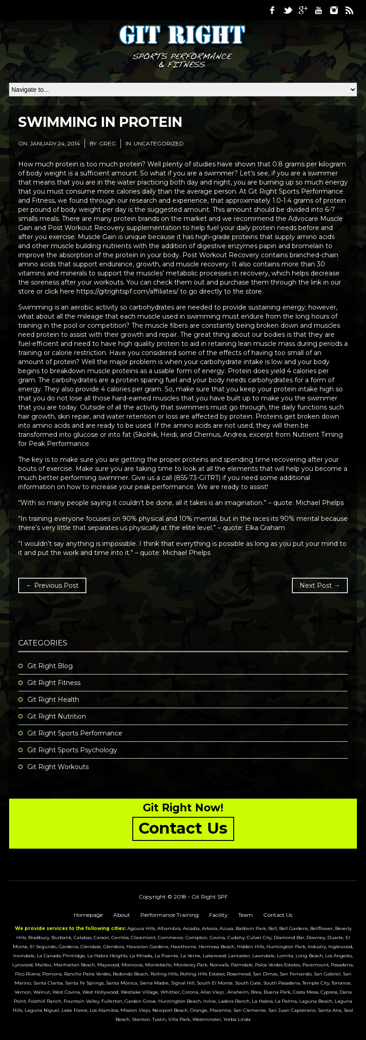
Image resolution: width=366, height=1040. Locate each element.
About (121, 914)
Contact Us (277, 914)
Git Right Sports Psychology (72, 750)
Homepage (88, 914)
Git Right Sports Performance (74, 733)
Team (245, 914)
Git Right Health (53, 699)
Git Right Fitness (53, 683)
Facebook (272, 10)
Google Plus (303, 10)
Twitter (287, 10)
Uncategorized (159, 143)
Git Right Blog (50, 666)
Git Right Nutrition (56, 716)
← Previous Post (52, 585)
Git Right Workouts (58, 767)
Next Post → (320, 585)
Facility (218, 914)
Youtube (318, 10)
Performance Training (169, 914)
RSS (349, 10)
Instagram (333, 10)
